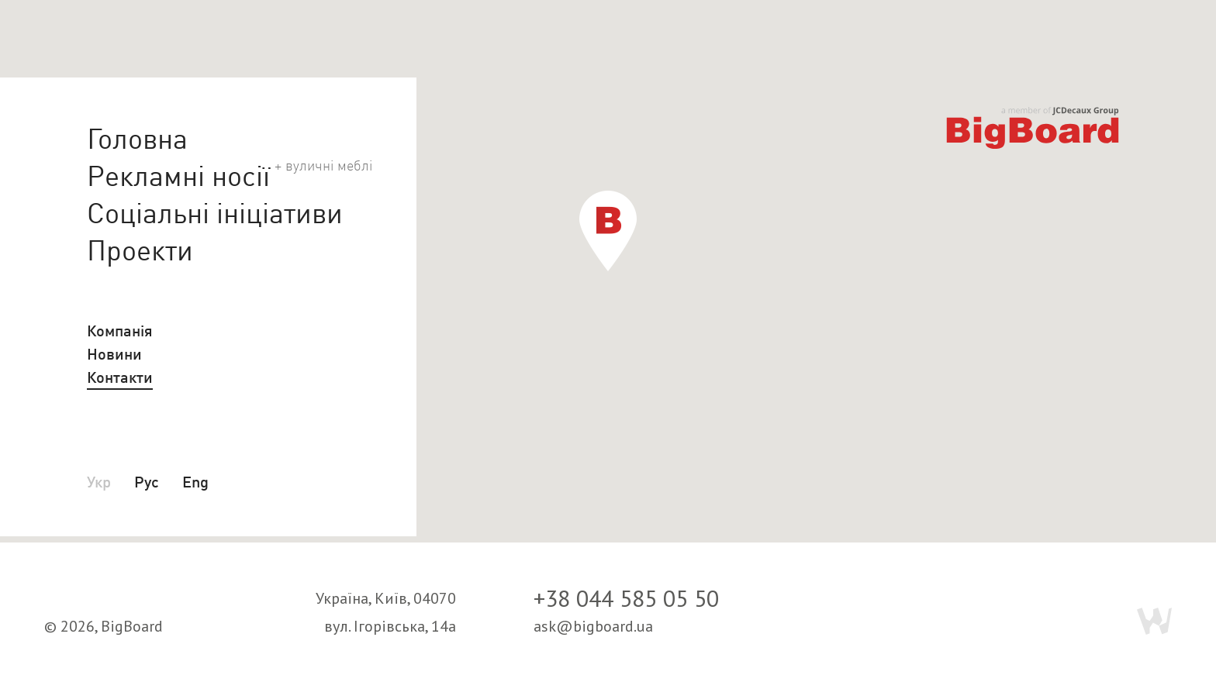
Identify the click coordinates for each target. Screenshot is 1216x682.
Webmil (1154, 621)
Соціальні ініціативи (215, 212)
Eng (195, 481)
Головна (137, 138)
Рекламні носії (178, 175)
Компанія (120, 330)
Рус (146, 481)
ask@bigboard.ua (593, 626)
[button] (608, 231)
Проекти (140, 249)
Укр (99, 481)
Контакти (120, 377)
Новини (114, 353)
